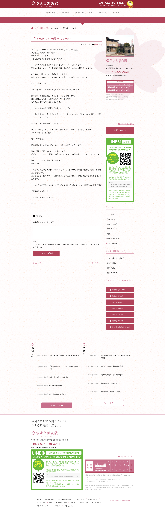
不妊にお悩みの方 (117, 308)
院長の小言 (98, 44)
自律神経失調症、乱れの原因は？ (112, 375)
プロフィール (79, 12)
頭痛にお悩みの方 (117, 296)
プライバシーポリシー (44, 506)
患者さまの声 (64, 12)
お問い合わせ (120, 130)
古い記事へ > (97, 265)
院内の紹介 (111, 268)
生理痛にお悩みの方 (118, 290)
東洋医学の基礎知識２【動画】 (111, 392)
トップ (39, 499)
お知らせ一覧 (55, 405)
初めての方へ (50, 12)
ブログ (57, 506)
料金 (90, 12)
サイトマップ (96, 502)
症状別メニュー (102, 12)
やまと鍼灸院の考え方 (115, 258)
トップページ (112, 214)
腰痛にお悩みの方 (117, 321)
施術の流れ (111, 263)
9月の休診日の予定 (55, 385)
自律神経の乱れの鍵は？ (109, 383)
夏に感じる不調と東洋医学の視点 (112, 366)
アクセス (116, 12)
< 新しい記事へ (37, 265)
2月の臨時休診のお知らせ (58, 394)
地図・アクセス (113, 238)
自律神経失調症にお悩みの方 (121, 327)
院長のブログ (112, 273)
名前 (35, 244)
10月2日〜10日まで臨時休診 (59, 377)
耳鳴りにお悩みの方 (118, 314)
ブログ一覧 (107, 403)
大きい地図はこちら (127, 124)
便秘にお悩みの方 (117, 302)
